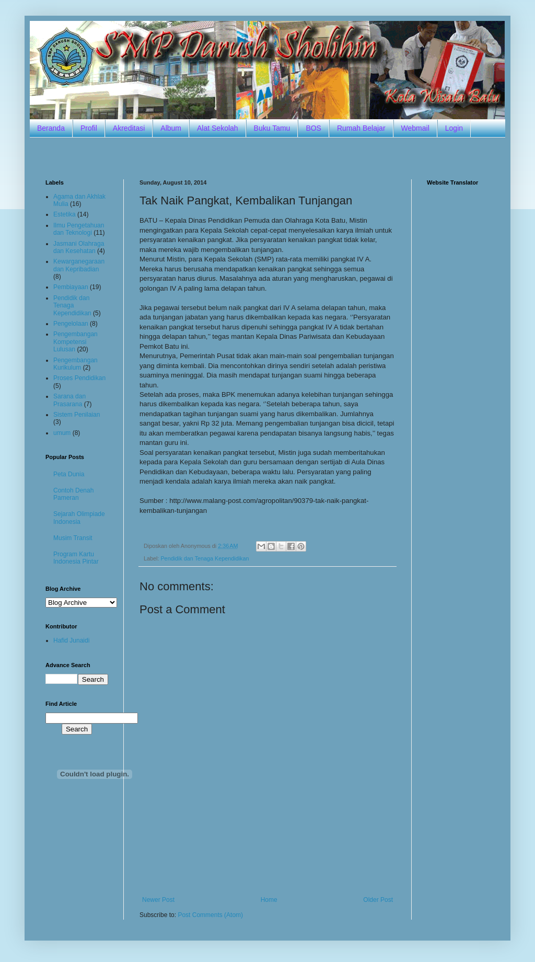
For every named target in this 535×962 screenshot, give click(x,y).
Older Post (378, 899)
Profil (88, 128)
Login (454, 128)
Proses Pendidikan (79, 378)
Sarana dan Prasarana (69, 400)
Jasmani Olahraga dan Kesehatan (78, 247)
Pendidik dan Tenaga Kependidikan (204, 558)
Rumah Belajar (361, 128)
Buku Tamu (272, 128)
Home (269, 899)
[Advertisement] (267, 157)
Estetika (64, 214)
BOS (313, 128)
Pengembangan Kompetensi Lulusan (75, 341)
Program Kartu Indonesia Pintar (76, 558)
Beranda (51, 128)
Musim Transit (72, 538)
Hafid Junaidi (71, 640)
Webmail (415, 128)
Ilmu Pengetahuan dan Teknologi (78, 229)
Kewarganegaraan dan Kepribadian (78, 265)
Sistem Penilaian (76, 414)
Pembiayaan (70, 287)
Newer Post (158, 899)
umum (62, 433)
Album (170, 128)
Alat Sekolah (217, 128)
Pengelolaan (70, 323)
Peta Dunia (68, 474)
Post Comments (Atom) (210, 915)
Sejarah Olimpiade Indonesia (79, 517)
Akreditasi (129, 128)
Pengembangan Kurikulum (75, 364)
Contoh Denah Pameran (73, 494)
